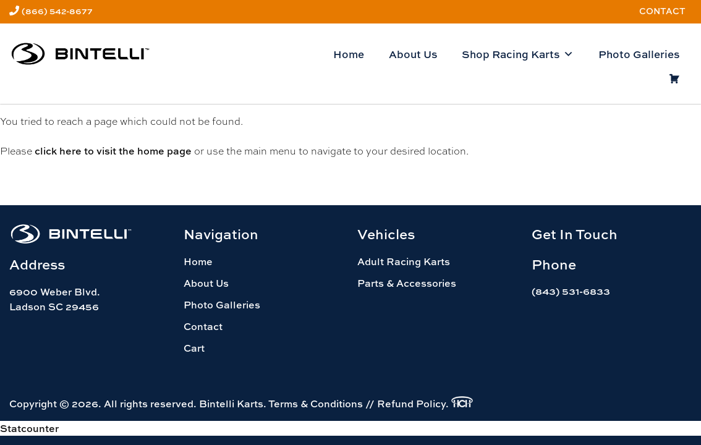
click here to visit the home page (113, 151)
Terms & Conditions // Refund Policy (357, 403)
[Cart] (674, 79)
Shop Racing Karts (518, 54)
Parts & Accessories (406, 283)
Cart (194, 348)
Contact (662, 11)
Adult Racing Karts (403, 261)
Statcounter (29, 428)
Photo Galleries (638, 54)
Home (348, 54)
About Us (413, 54)
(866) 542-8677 (57, 11)
